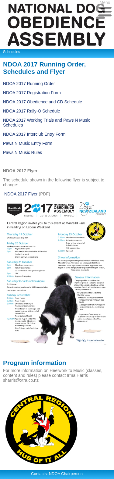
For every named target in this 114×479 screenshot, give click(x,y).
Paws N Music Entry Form (27, 143)
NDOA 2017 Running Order (29, 83)
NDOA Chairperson (66, 473)
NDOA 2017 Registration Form (32, 92)
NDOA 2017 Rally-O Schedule (31, 111)
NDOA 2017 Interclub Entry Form (34, 134)
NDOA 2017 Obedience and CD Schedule (42, 101)
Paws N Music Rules (22, 152)
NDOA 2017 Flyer (21, 193)
